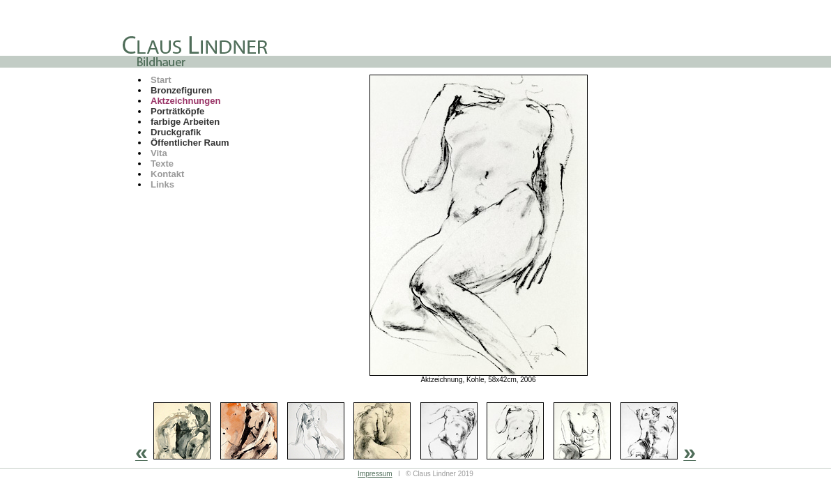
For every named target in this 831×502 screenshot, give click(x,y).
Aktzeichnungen (185, 101)
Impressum (375, 474)
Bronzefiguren (181, 90)
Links (162, 184)
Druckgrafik (176, 132)
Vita (159, 153)
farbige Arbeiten (185, 121)
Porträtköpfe (177, 111)
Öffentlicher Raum (190, 142)
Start (161, 80)
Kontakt (167, 174)
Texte (162, 163)
